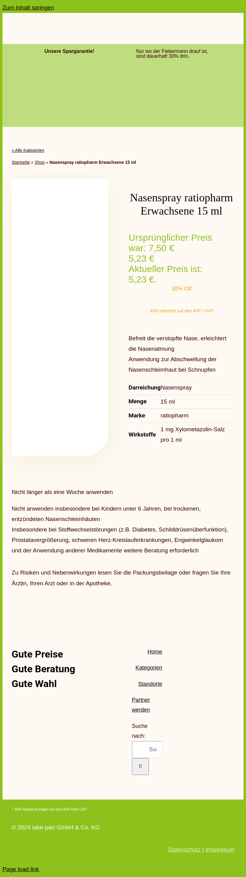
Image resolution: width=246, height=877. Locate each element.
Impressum (219, 849)
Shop (40, 162)
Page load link (20, 869)
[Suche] (140, 766)
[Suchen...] (147, 749)
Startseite (21, 162)
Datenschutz (184, 849)
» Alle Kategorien (28, 150)
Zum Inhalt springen (28, 7)
